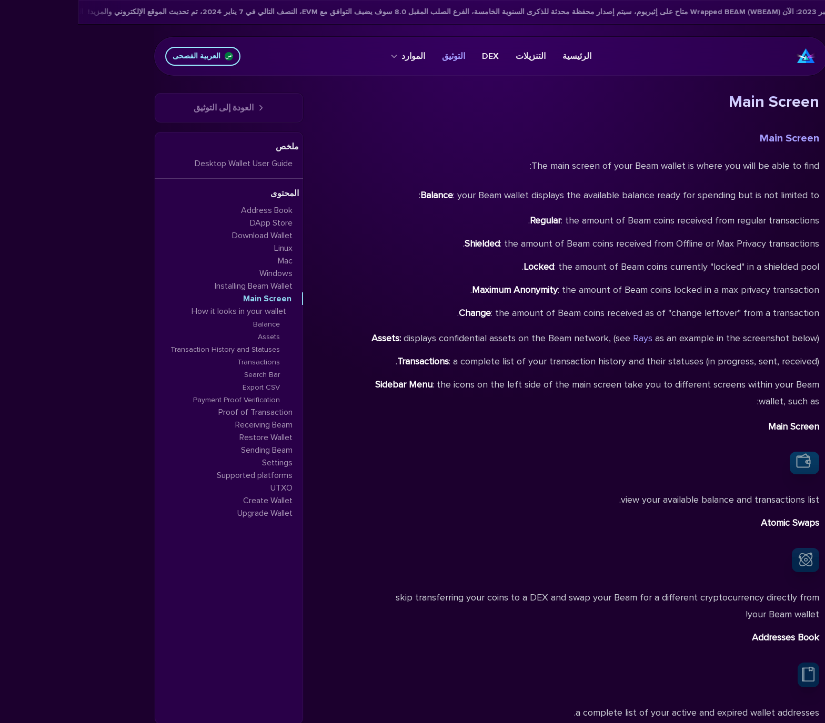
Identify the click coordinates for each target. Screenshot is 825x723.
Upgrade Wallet (186, 513)
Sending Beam (188, 450)
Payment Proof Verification (158, 399)
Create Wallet (189, 500)
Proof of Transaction (177, 412)
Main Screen (711, 138)
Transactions (180, 362)
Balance (188, 324)
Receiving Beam (185, 425)
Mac (206, 261)
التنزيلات (452, 56)
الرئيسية (498, 56)
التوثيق (375, 56)
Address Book (188, 210)
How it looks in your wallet (160, 311)
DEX (412, 56)
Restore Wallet (187, 437)
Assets (190, 336)
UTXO (203, 488)
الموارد (330, 56)
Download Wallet (184, 235)
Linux (205, 248)
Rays (564, 338)
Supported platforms (176, 475)
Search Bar (184, 374)
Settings (199, 462)
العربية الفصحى (124, 56)
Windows (197, 273)
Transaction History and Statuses (147, 349)
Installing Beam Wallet (175, 286)
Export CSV (183, 387)
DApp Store (193, 223)
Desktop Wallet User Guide (165, 163)
